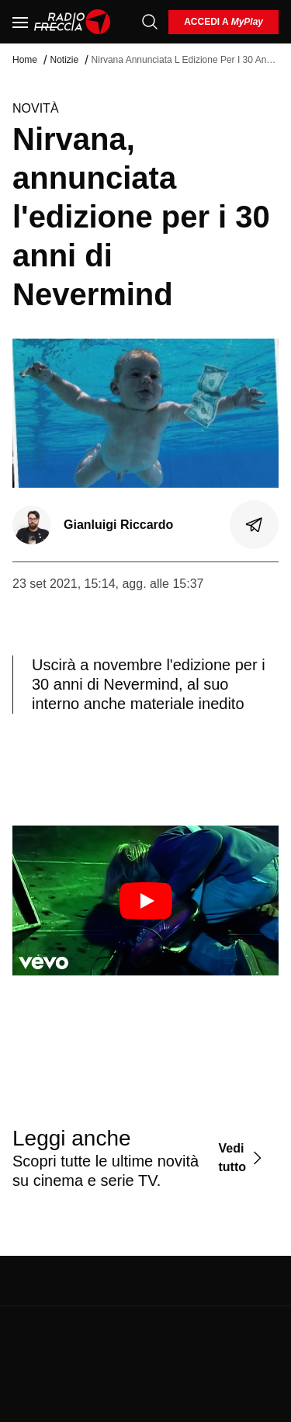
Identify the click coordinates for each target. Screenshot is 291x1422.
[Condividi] (254, 525)
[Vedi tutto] (242, 1158)
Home (24, 59)
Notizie (64, 59)
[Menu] (20, 21)
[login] (223, 22)
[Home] (72, 21)
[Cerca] (149, 21)
